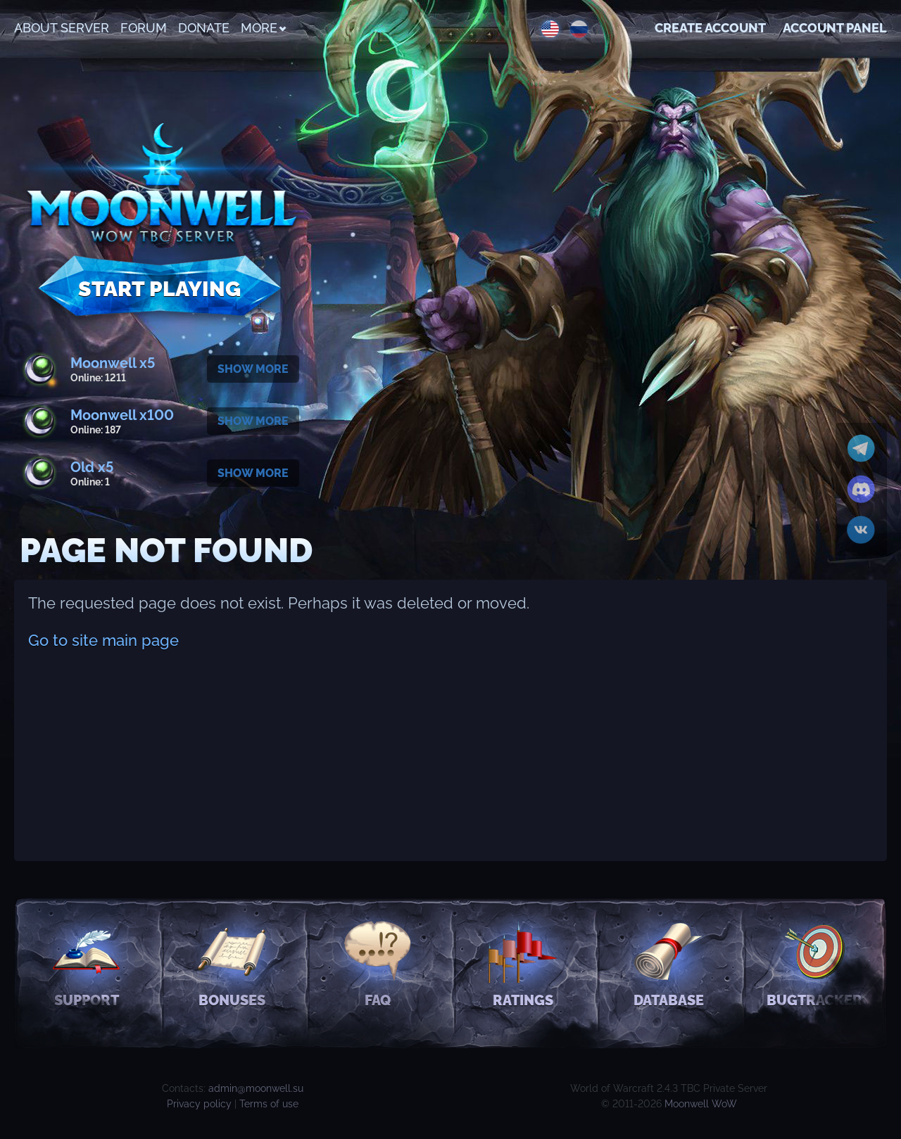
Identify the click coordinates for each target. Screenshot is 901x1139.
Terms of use (268, 1103)
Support (86, 963)
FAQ (378, 963)
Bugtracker (814, 963)
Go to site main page (103, 640)
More (263, 27)
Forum (143, 27)
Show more (253, 369)
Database (669, 963)
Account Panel (835, 27)
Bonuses (232, 963)
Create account (710, 27)
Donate (203, 27)
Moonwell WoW (700, 1103)
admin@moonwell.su (255, 1088)
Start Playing (159, 288)
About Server (61, 27)
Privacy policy (199, 1103)
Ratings (523, 963)
